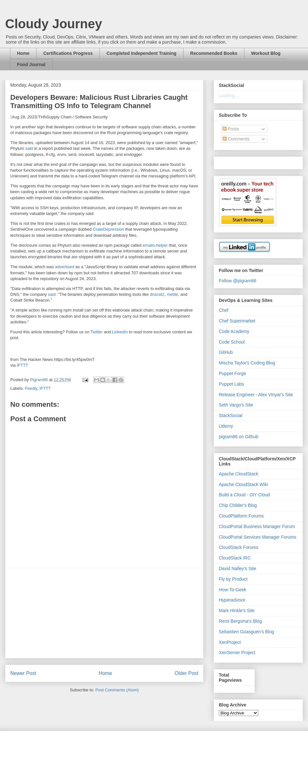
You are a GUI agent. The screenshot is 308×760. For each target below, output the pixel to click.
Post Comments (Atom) (117, 689)
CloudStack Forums (238, 547)
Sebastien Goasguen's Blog (246, 631)
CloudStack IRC (235, 557)
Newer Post (23, 673)
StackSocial (230, 415)
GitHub (226, 352)
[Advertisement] (104, 613)
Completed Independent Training (141, 53)
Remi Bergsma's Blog (240, 621)
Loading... (229, 95)
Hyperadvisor (232, 599)
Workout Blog (266, 53)
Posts (231, 129)
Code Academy (234, 331)
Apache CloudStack (238, 473)
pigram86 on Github (238, 436)
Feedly (31, 388)
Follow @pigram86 (237, 280)
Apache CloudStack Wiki (243, 484)
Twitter (96, 331)
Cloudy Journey (53, 24)
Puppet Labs (231, 384)
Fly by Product (233, 579)
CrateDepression (108, 229)
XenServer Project (237, 652)
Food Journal (31, 64)
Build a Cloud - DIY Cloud (244, 494)
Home (23, 53)
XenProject (230, 642)
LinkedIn (120, 331)
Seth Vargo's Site (236, 404)
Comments (236, 138)
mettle (172, 294)
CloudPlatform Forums (241, 515)
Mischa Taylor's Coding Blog (247, 362)
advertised (64, 266)
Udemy (226, 426)
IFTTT (22, 365)
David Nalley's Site (237, 568)
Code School (231, 342)
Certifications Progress (68, 53)
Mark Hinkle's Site (237, 610)
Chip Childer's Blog (238, 505)
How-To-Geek (232, 589)
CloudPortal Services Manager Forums (257, 537)
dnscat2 (157, 294)
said (29, 148)
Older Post (186, 673)
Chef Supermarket (237, 320)
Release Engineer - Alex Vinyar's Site (256, 394)
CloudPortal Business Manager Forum (257, 526)
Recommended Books (213, 53)
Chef (223, 310)
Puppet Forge (232, 373)
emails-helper (155, 245)
